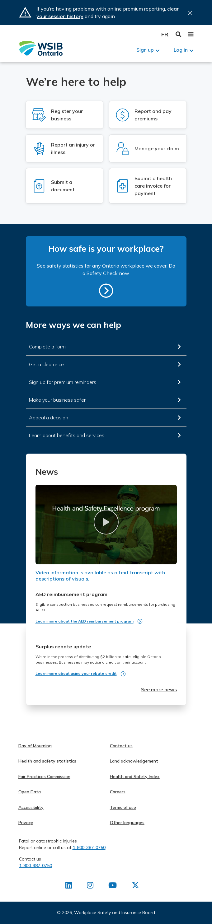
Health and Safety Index (135, 776)
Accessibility (31, 807)
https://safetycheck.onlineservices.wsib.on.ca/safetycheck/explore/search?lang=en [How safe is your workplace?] (106, 290)
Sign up (145, 50)
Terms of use (123, 807)
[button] (106, 522)
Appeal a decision (48, 417)
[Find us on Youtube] (112, 886)
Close (190, 13)
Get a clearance (46, 364)
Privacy (25, 822)
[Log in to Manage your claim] (147, 148)
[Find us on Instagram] (90, 886)
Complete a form (47, 346)
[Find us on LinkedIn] (68, 886)
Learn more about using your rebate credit (76, 673)
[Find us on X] (135, 886)
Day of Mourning (35, 746)
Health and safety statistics (47, 761)
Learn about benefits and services (66, 435)
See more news (159, 689)
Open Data (29, 792)
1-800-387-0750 (89, 847)
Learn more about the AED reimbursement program (84, 621)
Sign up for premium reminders (62, 382)
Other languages (127, 822)
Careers (117, 792)
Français (164, 34)
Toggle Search (178, 34)
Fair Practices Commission (44, 776)
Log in (181, 50)
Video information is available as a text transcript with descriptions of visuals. (100, 575)
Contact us (121, 746)
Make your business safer (57, 400)
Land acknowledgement (134, 761)
